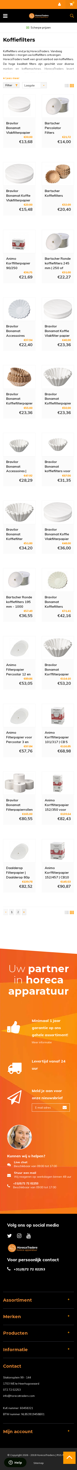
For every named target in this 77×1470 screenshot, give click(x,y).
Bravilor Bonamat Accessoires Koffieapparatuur (19, 330)
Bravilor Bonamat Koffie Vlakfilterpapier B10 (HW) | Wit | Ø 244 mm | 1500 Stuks (18, 195)
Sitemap (38, 1462)
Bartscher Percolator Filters (53, 127)
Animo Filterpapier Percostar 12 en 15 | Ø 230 (18, 669)
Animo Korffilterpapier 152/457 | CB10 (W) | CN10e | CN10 (57, 872)
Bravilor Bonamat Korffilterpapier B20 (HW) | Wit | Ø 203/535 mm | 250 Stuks (57, 669)
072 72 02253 (12, 1389)
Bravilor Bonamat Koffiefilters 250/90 (54, 601)
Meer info (15, 153)
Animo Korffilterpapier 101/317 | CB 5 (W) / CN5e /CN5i (57, 736)
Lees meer (11, 78)
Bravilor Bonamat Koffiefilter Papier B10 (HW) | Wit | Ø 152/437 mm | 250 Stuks (17, 533)
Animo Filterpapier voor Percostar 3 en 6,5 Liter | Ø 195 (19, 736)
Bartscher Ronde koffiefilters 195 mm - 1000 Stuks (19, 601)
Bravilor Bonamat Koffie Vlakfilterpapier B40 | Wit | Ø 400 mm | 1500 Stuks (57, 533)
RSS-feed (62, 1455)
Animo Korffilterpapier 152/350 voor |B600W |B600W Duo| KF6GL (57, 804)
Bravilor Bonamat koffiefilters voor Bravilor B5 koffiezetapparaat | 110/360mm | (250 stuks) (58, 466)
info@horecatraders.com (19, 1395)
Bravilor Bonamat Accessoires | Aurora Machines (19, 466)
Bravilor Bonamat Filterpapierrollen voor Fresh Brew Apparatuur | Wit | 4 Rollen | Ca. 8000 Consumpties (19, 804)
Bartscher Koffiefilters (54, 193)
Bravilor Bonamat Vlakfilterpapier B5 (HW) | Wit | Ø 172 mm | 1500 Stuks (18, 127)
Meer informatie (42, 1042)
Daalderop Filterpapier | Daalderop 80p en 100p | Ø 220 (18, 872)
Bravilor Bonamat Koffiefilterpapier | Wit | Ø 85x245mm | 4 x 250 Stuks (19, 398)
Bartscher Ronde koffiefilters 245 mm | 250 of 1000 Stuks (58, 262)
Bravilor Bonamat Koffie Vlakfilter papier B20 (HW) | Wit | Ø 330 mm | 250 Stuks (57, 330)
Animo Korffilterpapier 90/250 (18, 262)
